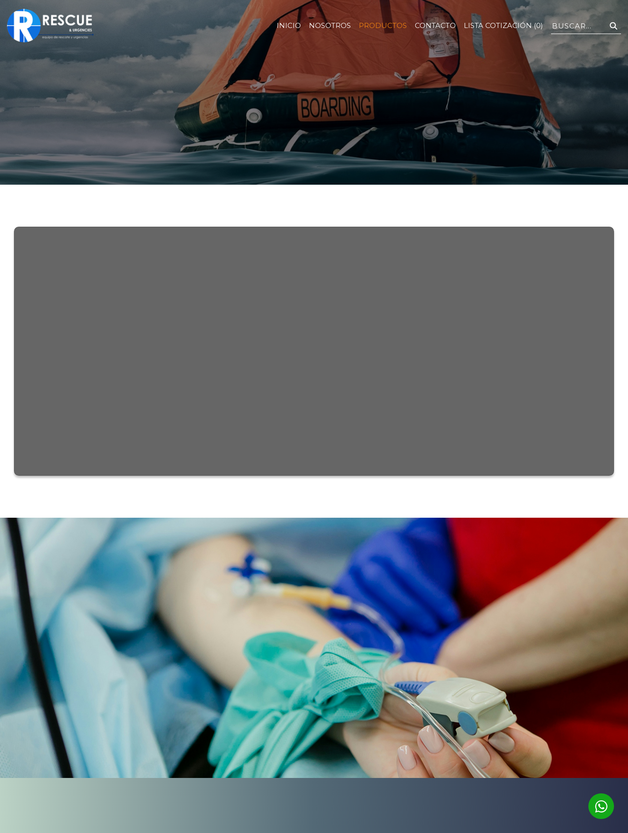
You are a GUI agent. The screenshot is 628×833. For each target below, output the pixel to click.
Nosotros (330, 25)
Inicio (289, 25)
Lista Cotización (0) (503, 25)
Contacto (435, 25)
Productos (383, 25)
